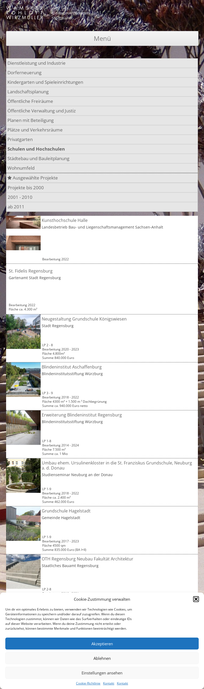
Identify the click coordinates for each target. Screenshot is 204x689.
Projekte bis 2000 (26, 188)
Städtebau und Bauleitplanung (38, 158)
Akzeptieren (102, 643)
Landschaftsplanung (28, 92)
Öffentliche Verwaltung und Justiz (41, 111)
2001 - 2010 (20, 197)
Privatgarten (20, 139)
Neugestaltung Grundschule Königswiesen (84, 319)
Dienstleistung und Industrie (36, 63)
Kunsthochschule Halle (65, 220)
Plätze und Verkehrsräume (35, 130)
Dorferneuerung (24, 72)
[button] (196, 599)
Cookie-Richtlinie (88, 683)
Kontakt (108, 683)
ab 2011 (16, 207)
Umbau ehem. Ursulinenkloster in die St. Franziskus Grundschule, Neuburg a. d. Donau (117, 465)
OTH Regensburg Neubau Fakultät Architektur (87, 559)
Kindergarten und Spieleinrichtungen (45, 82)
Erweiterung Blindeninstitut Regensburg (82, 415)
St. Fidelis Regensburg (31, 271)
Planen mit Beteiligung (30, 120)
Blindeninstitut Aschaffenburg (72, 367)
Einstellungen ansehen (102, 672)
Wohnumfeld (21, 168)
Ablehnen (102, 658)
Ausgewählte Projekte (32, 178)
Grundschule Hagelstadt (66, 511)
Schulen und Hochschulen (36, 149)
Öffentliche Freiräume (30, 101)
